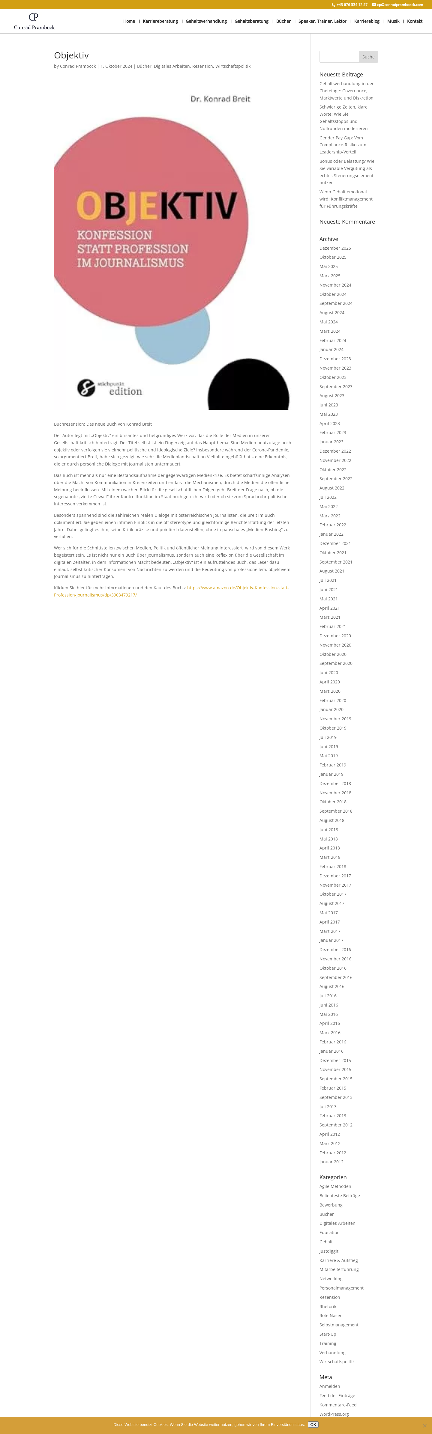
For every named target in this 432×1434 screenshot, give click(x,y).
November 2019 (335, 718)
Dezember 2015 (335, 1060)
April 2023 (330, 423)
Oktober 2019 (333, 728)
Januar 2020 (332, 709)
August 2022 (332, 488)
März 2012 (330, 1143)
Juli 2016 (328, 995)
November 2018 (335, 793)
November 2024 (335, 285)
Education (330, 1232)
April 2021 (330, 608)
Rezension (202, 66)
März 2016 (330, 1032)
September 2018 (336, 811)
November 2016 (335, 959)
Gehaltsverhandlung (206, 21)
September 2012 (336, 1125)
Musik (393, 21)
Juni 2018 (329, 829)
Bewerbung (331, 1205)
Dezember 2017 (335, 876)
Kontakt (414, 21)
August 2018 (332, 820)
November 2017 (335, 885)
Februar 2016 (333, 1042)
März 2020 (330, 691)
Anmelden (330, 1386)
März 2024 (330, 331)
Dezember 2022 (335, 451)
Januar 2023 (332, 442)
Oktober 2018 (333, 802)
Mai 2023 (329, 414)
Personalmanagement (342, 1288)
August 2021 (332, 571)
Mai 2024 (329, 322)
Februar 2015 (333, 1088)
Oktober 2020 (333, 654)
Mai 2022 (329, 506)
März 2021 (330, 617)
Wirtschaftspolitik (232, 66)
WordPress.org (334, 1414)
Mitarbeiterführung (339, 1269)
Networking (331, 1278)
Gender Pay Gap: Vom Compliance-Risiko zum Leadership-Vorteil (343, 145)
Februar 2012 (333, 1153)
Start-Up (328, 1334)
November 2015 (335, 1069)
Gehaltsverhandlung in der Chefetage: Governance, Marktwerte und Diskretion (347, 91)
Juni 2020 (329, 672)
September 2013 (336, 1097)
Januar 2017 (332, 940)
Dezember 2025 (335, 248)
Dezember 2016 (335, 949)
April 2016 (330, 1023)
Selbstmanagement (339, 1325)
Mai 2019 (329, 755)
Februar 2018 (333, 866)
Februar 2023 (333, 432)
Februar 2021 (333, 626)
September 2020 (336, 663)
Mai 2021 (329, 599)
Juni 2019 (329, 746)
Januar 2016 (332, 1051)
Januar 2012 (332, 1162)
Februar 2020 (333, 700)
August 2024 (332, 312)
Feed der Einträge (337, 1395)
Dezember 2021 (335, 543)
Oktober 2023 (333, 377)
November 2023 (335, 368)
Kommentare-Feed (338, 1405)
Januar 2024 (332, 349)
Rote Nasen (331, 1315)
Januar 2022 (332, 534)
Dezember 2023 (335, 358)
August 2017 (332, 903)
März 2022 (330, 516)
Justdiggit (329, 1251)
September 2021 (336, 562)
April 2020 (330, 682)
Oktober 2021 (333, 552)
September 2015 (336, 1078)
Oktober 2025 (333, 257)
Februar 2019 (333, 765)
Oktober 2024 (333, 294)
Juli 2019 (328, 737)
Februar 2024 (333, 340)
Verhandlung (333, 1352)
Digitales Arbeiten (172, 66)
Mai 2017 (329, 912)
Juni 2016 (329, 1005)
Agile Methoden (335, 1186)
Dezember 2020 (335, 635)
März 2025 (330, 275)
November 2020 (335, 645)
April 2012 (330, 1134)
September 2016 (336, 977)
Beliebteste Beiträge (340, 1195)
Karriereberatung (160, 21)
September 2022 (336, 478)
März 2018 (330, 857)
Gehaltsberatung (251, 21)
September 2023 (336, 386)
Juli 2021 (328, 580)
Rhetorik (328, 1306)
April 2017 (330, 922)
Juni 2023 (329, 405)
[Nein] (425, 1426)
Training (328, 1343)
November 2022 (335, 460)
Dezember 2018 (335, 783)
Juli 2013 (328, 1106)
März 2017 (330, 931)
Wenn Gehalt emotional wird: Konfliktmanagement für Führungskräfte (346, 199)
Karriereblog (367, 21)
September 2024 (336, 303)
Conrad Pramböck (78, 66)
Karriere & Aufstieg (339, 1260)
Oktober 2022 (333, 469)
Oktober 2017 (333, 894)
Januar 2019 (332, 774)
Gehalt (326, 1242)
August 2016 (332, 986)
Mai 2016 (329, 1014)
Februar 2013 (333, 1115)
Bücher (283, 21)
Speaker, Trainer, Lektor (322, 21)
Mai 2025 (329, 266)
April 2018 (330, 848)
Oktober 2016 (333, 968)
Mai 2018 (329, 839)
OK (313, 1424)
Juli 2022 (328, 497)
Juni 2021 (329, 589)
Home (129, 21)
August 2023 (332, 395)
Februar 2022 (333, 525)
